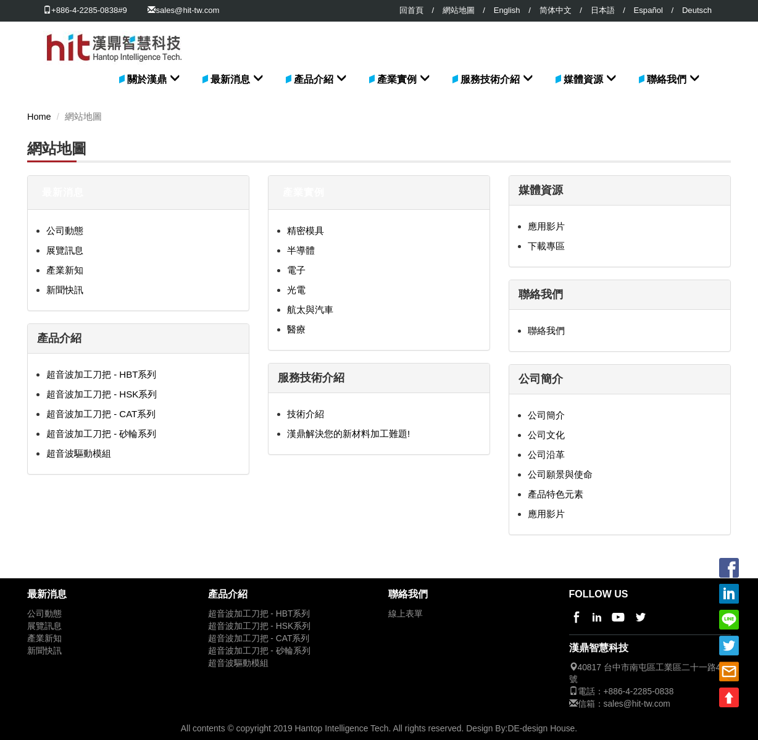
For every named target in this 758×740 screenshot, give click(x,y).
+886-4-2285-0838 (639, 691)
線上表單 (405, 613)
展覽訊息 (64, 250)
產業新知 (64, 270)
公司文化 (546, 435)
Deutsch (697, 10)
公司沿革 (546, 454)
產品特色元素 (555, 494)
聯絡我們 (666, 79)
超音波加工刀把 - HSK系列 (101, 394)
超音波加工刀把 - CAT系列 (101, 414)
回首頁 (411, 10)
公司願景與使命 (560, 474)
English (507, 10)
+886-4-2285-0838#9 (85, 10)
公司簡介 (546, 415)
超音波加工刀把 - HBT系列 (101, 374)
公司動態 (64, 230)
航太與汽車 (310, 309)
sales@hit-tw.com (187, 10)
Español (648, 10)
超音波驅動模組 (78, 453)
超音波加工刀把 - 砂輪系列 (101, 433)
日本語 (603, 10)
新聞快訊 (64, 290)
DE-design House (541, 728)
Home (39, 117)
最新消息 (230, 79)
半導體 (301, 250)
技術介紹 (305, 414)
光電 (296, 290)
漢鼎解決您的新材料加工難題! (348, 433)
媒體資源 (583, 79)
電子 (296, 270)
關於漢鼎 (147, 79)
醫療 (296, 329)
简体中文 (555, 10)
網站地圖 (459, 10)
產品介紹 (313, 79)
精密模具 (305, 230)
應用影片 (546, 226)
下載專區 (546, 246)
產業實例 (397, 79)
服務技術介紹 (490, 79)
